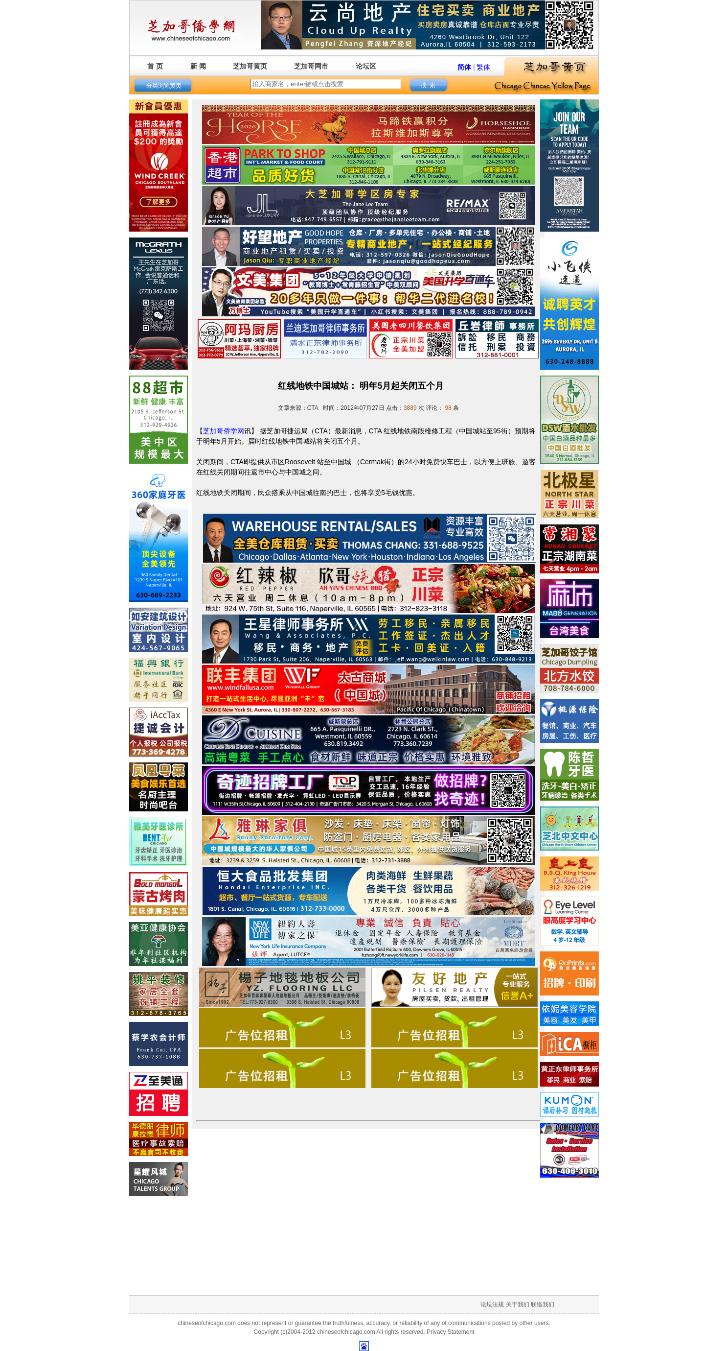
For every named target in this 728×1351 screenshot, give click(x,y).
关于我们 (517, 1304)
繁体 (483, 67)
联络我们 (542, 1304)
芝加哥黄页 (250, 66)
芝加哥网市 (311, 66)
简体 (464, 67)
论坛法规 (492, 1304)
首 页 (155, 66)
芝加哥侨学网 (223, 431)
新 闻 (198, 66)
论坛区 (366, 66)
